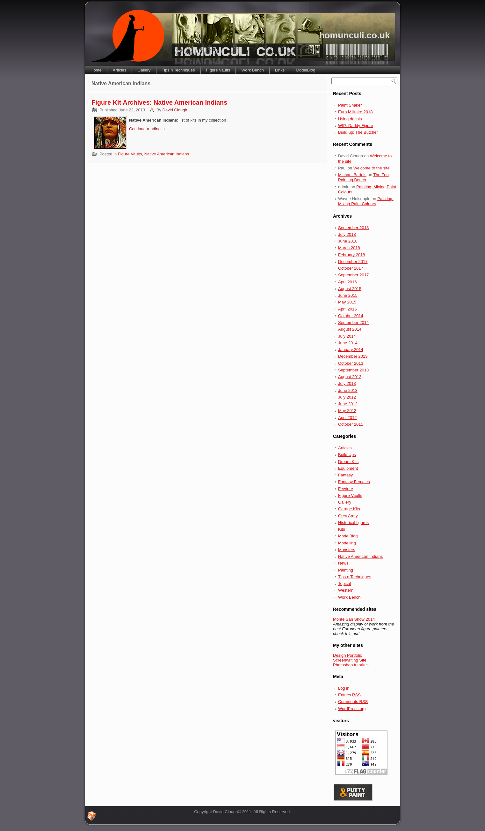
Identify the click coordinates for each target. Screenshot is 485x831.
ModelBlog (305, 70)
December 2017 (353, 261)
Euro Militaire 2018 (355, 111)
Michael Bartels (352, 174)
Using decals (350, 118)
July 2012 (347, 397)
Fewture (345, 488)
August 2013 (349, 376)
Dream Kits (348, 461)
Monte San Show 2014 (354, 619)
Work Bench (252, 70)
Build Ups (347, 454)
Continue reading (147, 128)
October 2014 (350, 315)
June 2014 (348, 343)
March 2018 (349, 247)
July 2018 (347, 234)
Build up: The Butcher (358, 132)
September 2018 (353, 227)
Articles (120, 70)
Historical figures (353, 522)
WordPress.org (352, 708)
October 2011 (350, 424)
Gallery (143, 70)
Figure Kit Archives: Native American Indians (159, 102)
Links (280, 70)
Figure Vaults (218, 70)
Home (96, 70)
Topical (344, 583)
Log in (343, 688)
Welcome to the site (371, 168)
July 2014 (347, 336)
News (343, 563)
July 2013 (347, 383)
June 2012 (348, 403)
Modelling (347, 543)
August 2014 (349, 329)
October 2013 (350, 363)
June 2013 (348, 390)
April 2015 (347, 309)
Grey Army (348, 515)
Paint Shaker (350, 105)
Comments (353, 701)
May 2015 (347, 302)
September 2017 (353, 275)
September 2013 (353, 370)
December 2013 (353, 356)
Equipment (348, 468)
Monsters (346, 549)
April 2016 (347, 282)
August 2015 (349, 288)
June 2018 (348, 241)
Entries (349, 694)
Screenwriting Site (349, 660)
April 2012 (347, 417)
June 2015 (348, 295)
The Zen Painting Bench (363, 177)
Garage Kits (349, 508)
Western (345, 590)
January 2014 (350, 349)
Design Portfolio (347, 655)
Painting (345, 570)
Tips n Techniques (178, 70)
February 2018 (351, 254)
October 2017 (350, 268)
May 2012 (347, 410)
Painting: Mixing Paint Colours (366, 201)
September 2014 (353, 322)
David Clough (175, 110)
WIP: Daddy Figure (355, 125)
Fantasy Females (354, 481)
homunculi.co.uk (354, 35)
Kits (341, 529)
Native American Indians (166, 154)
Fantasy (345, 475)
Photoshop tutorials (350, 665)
